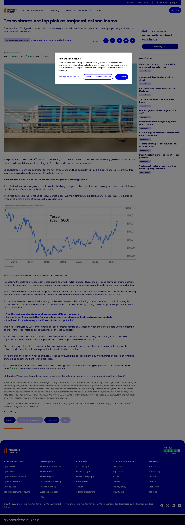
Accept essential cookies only (97, 77)
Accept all (121, 77)
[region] (93, 68)
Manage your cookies (69, 77)
